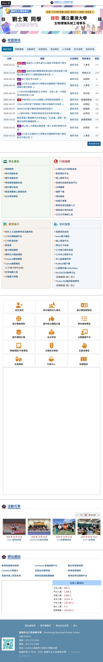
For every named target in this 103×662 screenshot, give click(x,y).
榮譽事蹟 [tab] (19, 49)
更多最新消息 (94, 143)
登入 (75, 625)
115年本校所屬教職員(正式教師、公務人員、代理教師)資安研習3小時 (41, 93)
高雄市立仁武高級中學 (54, 651)
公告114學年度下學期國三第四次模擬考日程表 (40, 104)
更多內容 (92, 515)
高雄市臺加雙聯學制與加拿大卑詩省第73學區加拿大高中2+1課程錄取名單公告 (42, 72)
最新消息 (74, 64)
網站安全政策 (62, 625)
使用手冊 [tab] (90, 49)
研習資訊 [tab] (43, 49)
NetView (26, 655)
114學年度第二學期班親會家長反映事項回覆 (39, 113)
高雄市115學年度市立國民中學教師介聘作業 (41, 64)
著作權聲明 (45, 625)
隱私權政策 (30, 625)
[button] (6, 3)
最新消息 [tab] (7, 49)
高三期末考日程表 (29, 78)
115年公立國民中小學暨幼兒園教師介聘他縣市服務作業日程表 (41, 85)
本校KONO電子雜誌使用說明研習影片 (35, 108)
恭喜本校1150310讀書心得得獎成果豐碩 (40, 99)
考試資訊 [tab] (54, 49)
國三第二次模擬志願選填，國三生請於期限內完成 (41, 127)
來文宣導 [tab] (78, 49)
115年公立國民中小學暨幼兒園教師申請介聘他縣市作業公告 (41, 135)
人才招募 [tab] (66, 49)
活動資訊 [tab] (31, 49)
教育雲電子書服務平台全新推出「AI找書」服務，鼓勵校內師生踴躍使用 (41, 119)
